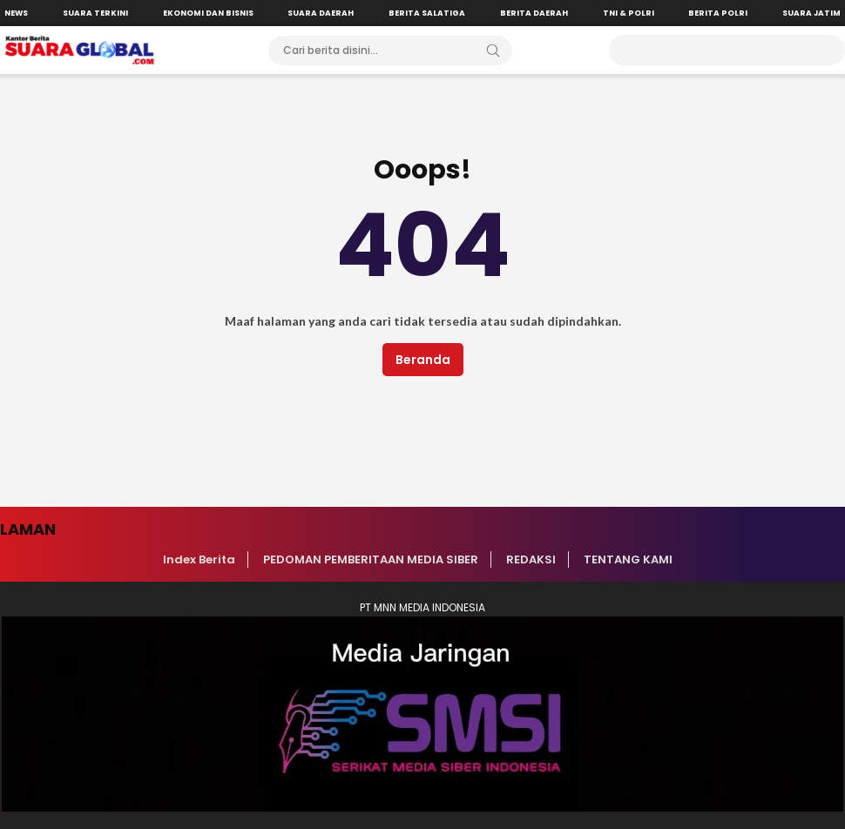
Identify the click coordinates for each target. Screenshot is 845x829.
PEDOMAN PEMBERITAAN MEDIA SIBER (370, 559)
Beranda (422, 359)
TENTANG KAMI (628, 559)
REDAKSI (531, 559)
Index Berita (199, 559)
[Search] (493, 50)
